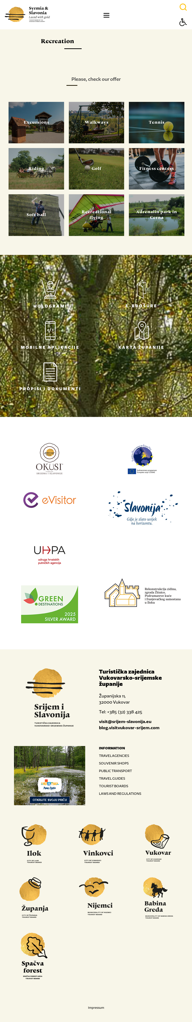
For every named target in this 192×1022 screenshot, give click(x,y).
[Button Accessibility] (183, 30)
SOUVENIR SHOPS (114, 763)
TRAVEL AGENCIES (114, 755)
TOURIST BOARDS (113, 786)
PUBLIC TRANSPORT (115, 771)
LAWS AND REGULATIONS (120, 793)
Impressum (96, 1008)
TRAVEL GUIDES (112, 778)
